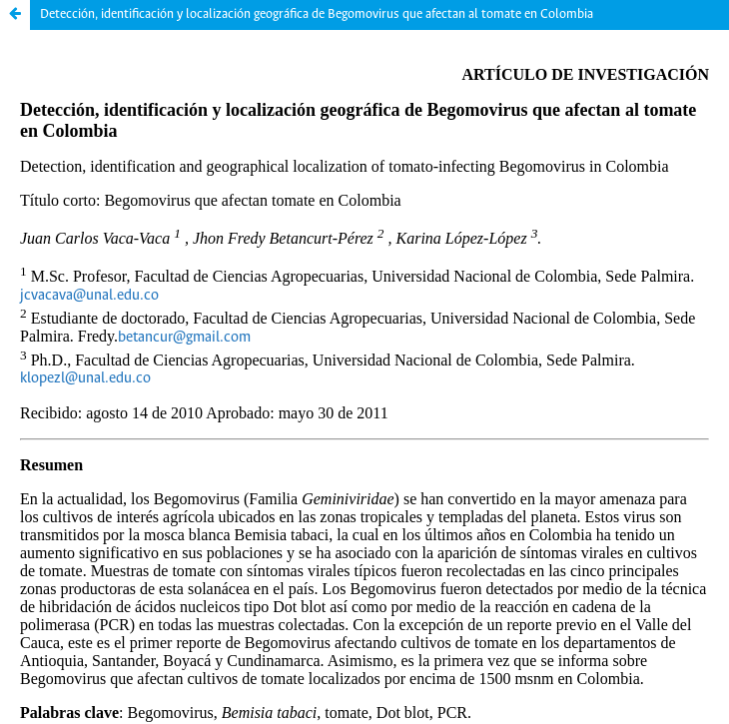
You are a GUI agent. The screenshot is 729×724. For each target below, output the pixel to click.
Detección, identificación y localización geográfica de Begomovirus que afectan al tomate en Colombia (316, 14)
